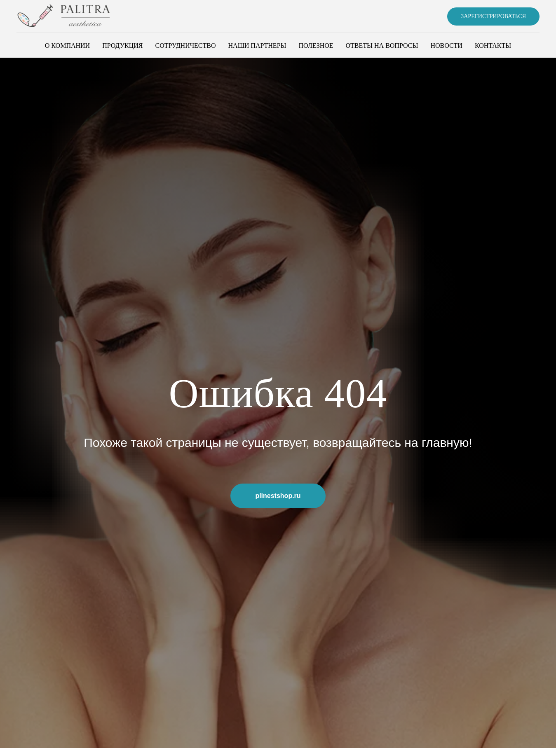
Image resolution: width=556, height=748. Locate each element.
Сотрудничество (185, 45)
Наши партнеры (257, 45)
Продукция (122, 45)
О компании (67, 45)
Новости (446, 45)
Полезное (316, 45)
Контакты (493, 45)
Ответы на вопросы (382, 45)
